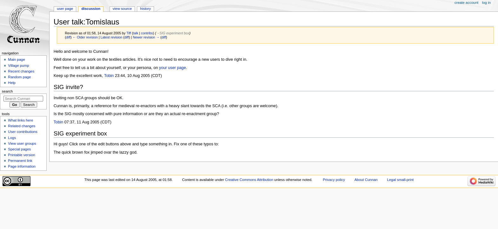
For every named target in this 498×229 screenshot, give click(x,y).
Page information (22, 166)
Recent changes (21, 71)
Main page (16, 59)
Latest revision (111, 37)
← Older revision (85, 37)
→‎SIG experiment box (172, 33)
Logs (12, 138)
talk (135, 33)
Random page (19, 77)
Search (7, 91)
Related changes (21, 126)
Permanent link (20, 161)
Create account (466, 2)
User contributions (22, 132)
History (145, 8)
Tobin (109, 75)
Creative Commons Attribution (249, 180)
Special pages (19, 149)
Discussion (90, 8)
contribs (147, 33)
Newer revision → (146, 37)
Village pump (18, 65)
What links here (20, 120)
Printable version (21, 155)
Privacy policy (334, 180)
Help (12, 83)
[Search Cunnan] (23, 98)
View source (122, 8)
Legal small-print (400, 180)
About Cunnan (366, 180)
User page (65, 8)
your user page (172, 68)
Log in (486, 2)
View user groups (22, 143)
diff (68, 37)
